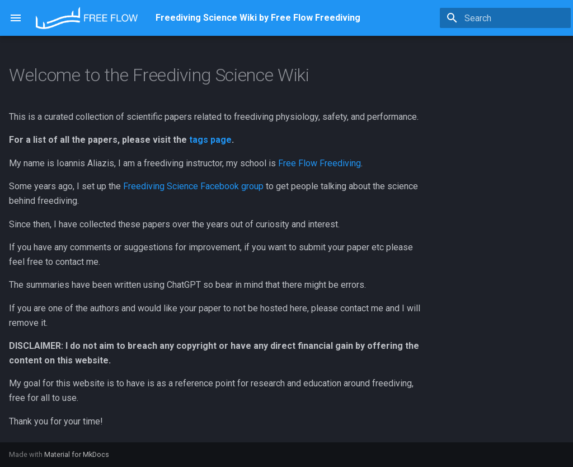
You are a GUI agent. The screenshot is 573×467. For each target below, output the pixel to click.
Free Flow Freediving (319, 163)
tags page (210, 139)
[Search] (505, 18)
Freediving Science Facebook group (193, 186)
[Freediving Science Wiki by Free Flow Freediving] (86, 18)
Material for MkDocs (76, 454)
